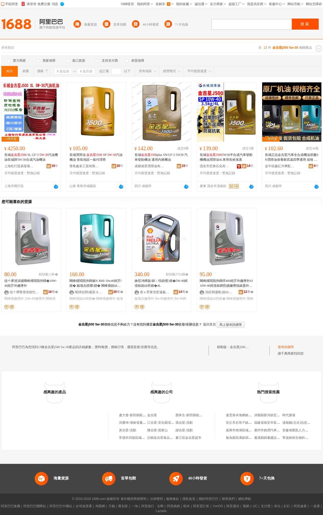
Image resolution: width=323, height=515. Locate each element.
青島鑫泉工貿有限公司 (84, 166)
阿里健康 (300, 506)
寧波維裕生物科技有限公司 (301, 438)
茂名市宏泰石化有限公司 (214, 166)
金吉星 (152, 415)
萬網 (246, 506)
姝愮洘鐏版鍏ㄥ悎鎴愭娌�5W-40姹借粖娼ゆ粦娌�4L (161, 283)
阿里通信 (232, 506)
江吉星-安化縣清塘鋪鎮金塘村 (168, 423)
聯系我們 (228, 499)
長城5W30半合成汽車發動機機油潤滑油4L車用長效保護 (226, 157)
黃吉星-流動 (127, 430)
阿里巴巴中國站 (61, 506)
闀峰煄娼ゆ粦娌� (82, 298)
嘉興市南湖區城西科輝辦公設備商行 (252, 430)
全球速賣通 (84, 506)
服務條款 (172, 499)
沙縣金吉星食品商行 (161, 438)
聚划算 (123, 506)
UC (255, 506)
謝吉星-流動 (184, 430)
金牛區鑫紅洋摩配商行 (279, 166)
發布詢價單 (286, 347)
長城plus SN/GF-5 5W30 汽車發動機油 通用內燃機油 (161, 157)
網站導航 (244, 499)
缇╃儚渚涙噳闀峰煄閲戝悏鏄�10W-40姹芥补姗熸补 (30, 283)
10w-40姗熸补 (34, 298)
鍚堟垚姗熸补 (144, 298)
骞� (53, 292)
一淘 (134, 506)
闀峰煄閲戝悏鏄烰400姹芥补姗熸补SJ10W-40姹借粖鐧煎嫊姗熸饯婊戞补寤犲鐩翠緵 (226, 283)
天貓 (111, 506)
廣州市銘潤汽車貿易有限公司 (275, 430)
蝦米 (186, 506)
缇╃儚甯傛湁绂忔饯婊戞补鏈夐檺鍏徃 (24, 292)
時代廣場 (288, 415)
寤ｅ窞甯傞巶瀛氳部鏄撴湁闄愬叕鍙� (155, 292)
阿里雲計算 (201, 506)
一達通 (315, 506)
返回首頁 (209, 324)
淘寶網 (100, 506)
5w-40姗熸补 (164, 298)
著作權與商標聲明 (133, 499)
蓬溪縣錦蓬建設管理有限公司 (275, 438)
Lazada (161, 511)
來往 (277, 506)
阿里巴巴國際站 (34, 506)
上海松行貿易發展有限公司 (19, 166)
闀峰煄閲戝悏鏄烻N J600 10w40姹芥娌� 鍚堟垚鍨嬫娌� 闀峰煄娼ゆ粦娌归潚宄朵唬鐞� (95, 283)
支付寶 (266, 506)
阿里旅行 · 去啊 (152, 506)
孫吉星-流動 (184, 423)
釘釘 (287, 506)
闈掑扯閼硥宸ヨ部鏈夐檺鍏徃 (89, 292)
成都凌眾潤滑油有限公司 (149, 166)
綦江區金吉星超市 (188, 438)
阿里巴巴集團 (10, 506)
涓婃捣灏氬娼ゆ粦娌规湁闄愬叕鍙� (220, 292)
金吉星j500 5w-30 (242, 347)
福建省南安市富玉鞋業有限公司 (276, 423)
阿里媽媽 (173, 506)
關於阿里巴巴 (208, 499)
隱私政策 (188, 499)
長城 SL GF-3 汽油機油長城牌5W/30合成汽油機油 (31, 157)
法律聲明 (156, 499)
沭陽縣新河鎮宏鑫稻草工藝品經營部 (280, 415)
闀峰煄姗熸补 (14, 298)
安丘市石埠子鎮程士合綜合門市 (248, 423)
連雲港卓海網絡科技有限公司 (247, 415)
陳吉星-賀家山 (157, 430)
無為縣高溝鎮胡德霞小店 (243, 438)
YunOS (218, 506)
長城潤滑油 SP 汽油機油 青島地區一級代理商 (95, 157)
